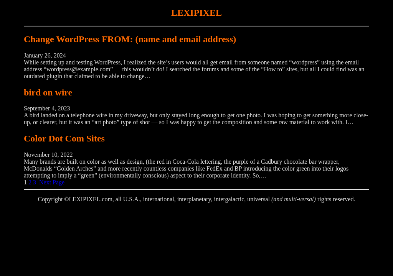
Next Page (51, 182)
